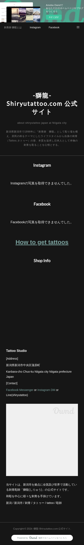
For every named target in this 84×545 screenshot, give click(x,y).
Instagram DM (46, 390)
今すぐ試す (54, 17)
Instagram (35, 27)
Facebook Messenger (19, 390)
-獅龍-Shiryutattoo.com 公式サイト (42, 103)
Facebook (54, 27)
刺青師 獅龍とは (13, 27)
